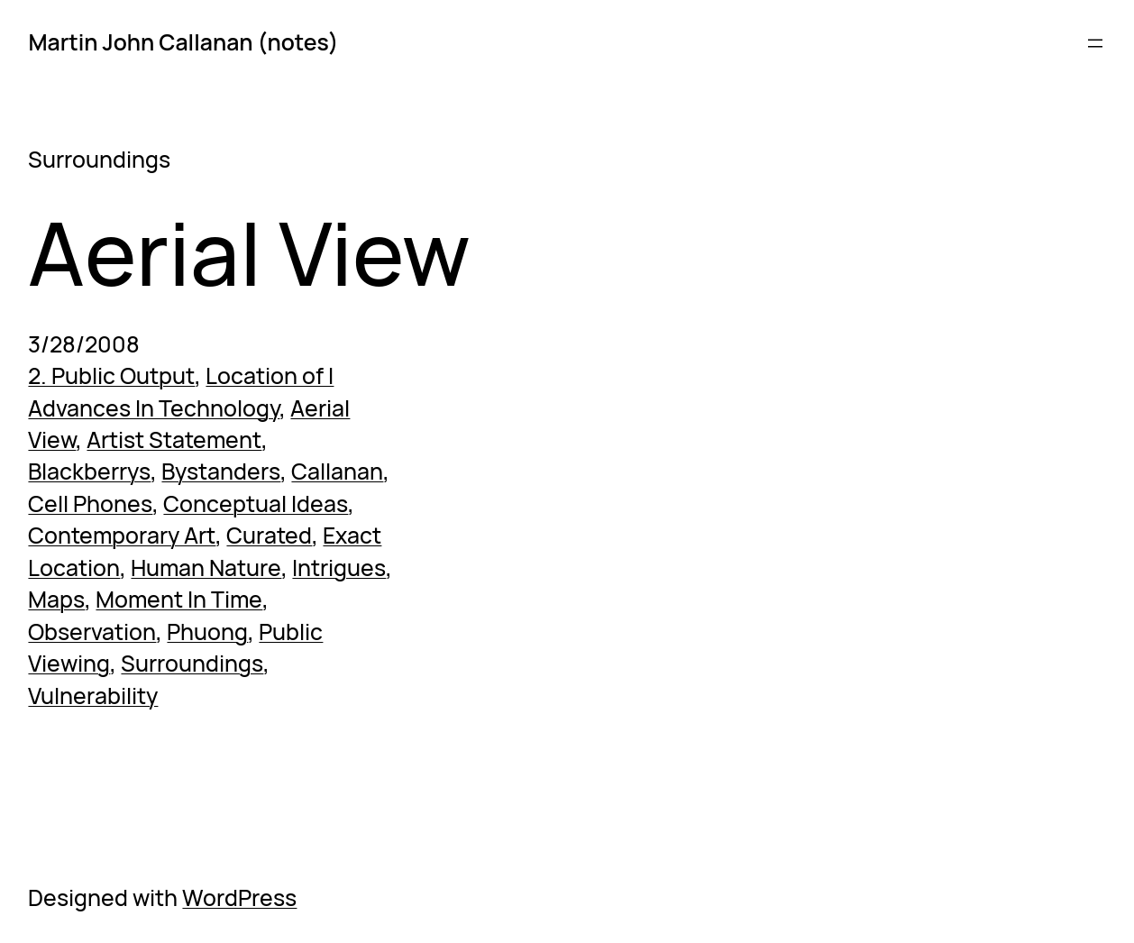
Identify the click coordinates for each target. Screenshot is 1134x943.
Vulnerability (93, 695)
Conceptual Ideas (255, 503)
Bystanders (220, 471)
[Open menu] (1095, 43)
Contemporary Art (121, 535)
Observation (92, 631)
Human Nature (206, 567)
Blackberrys (89, 471)
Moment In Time (179, 599)
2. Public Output (111, 375)
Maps (56, 599)
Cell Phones (90, 503)
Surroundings (192, 663)
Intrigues (339, 567)
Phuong (207, 631)
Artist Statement (174, 439)
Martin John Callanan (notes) (183, 42)
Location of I (270, 375)
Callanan (337, 471)
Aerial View (249, 252)
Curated (269, 535)
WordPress (239, 897)
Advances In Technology (153, 408)
